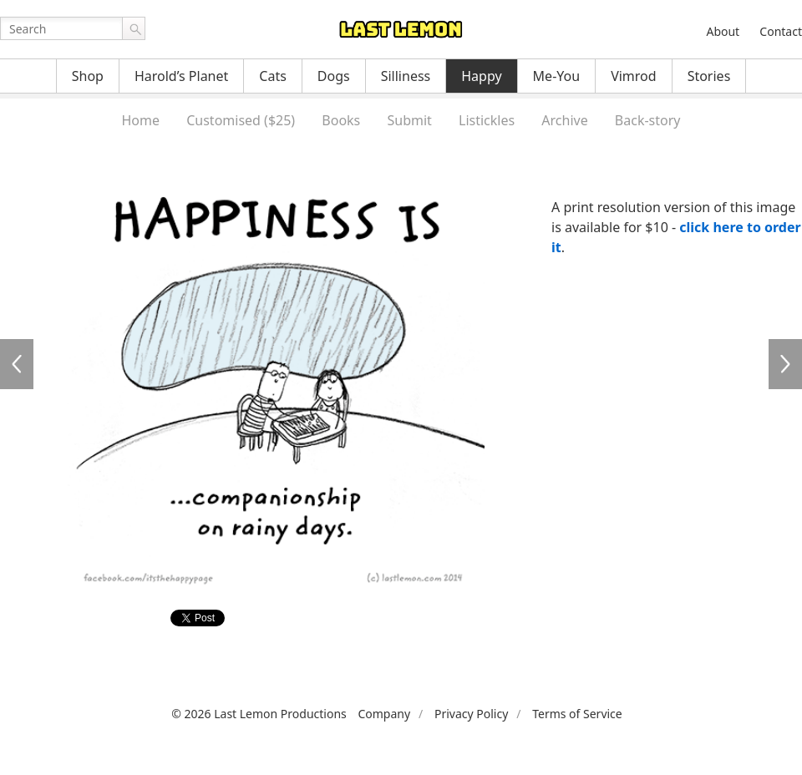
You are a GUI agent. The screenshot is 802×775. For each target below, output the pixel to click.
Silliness (406, 76)
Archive (564, 120)
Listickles (487, 120)
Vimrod (634, 76)
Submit (409, 120)
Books (341, 120)
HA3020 (785, 364)
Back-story (648, 120)
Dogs (333, 76)
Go (133, 28)
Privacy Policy (471, 714)
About (722, 31)
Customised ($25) (240, 120)
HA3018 (16, 364)
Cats (273, 76)
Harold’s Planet (181, 76)
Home (140, 120)
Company (384, 714)
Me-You (557, 76)
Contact (780, 31)
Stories (709, 76)
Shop (88, 76)
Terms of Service (577, 714)
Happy (481, 76)
